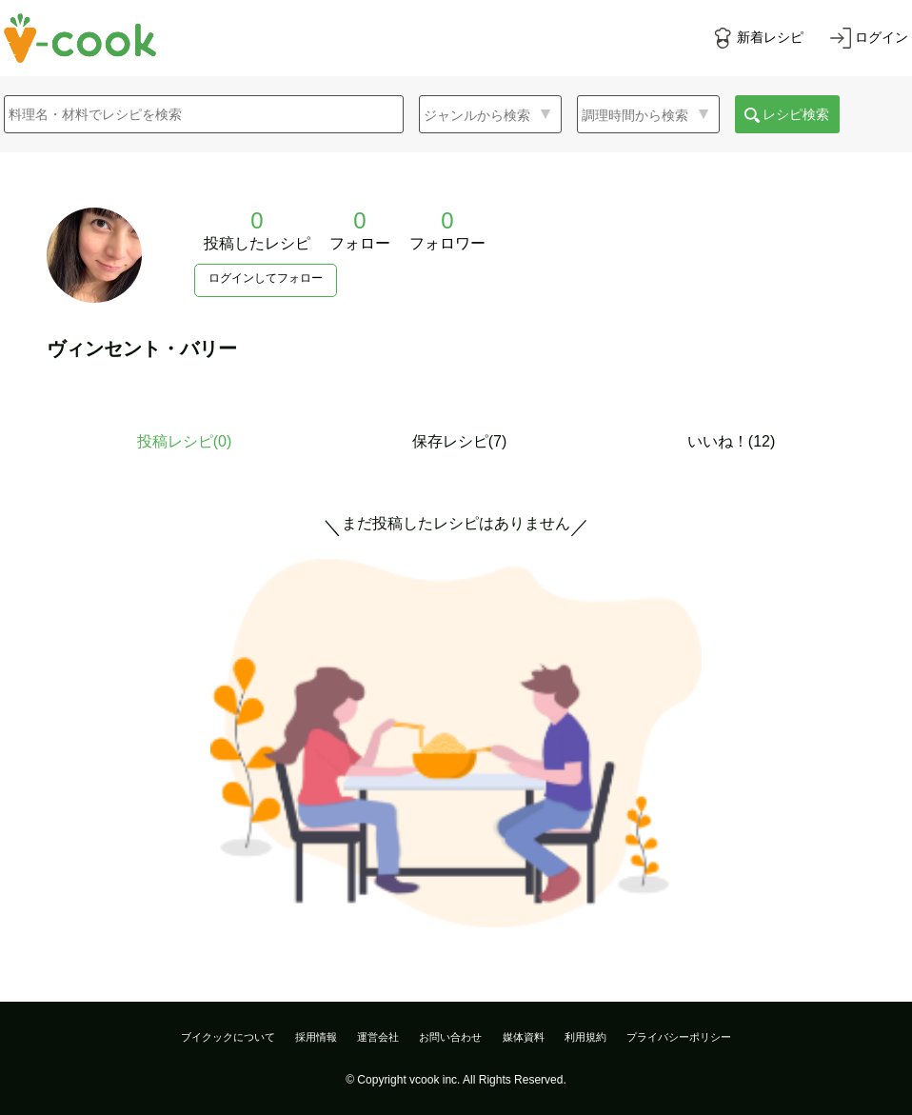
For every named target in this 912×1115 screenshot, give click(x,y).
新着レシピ (770, 37)
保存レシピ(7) (459, 441)
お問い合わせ (450, 1037)
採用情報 (316, 1037)
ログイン (881, 37)
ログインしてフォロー (265, 278)
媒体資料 (524, 1037)
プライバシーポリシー (678, 1037)
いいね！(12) (731, 441)
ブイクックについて (228, 1037)
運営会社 (378, 1037)
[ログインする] (869, 38)
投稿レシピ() (184, 441)
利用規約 (585, 1037)
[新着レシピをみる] (757, 38)
